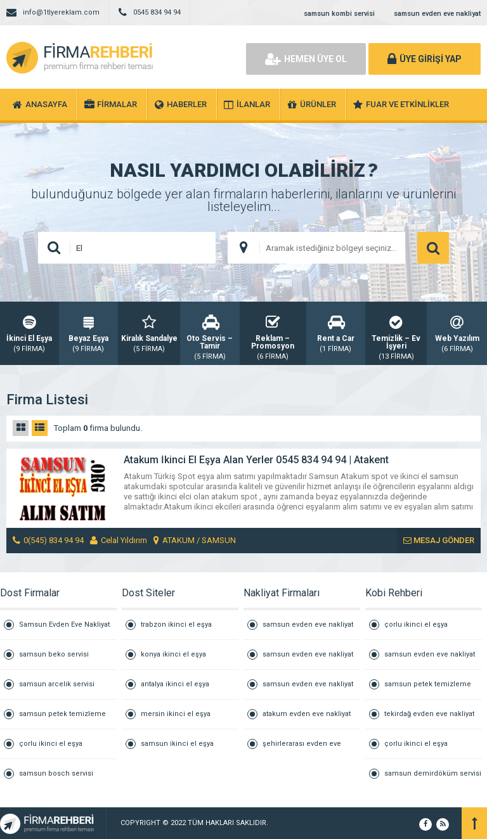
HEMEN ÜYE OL (306, 59)
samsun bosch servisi (56, 773)
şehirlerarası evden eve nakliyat (302, 749)
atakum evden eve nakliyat (307, 714)
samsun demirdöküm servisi (432, 773)
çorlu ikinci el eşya (50, 744)
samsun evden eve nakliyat (437, 14)
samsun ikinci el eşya (177, 744)
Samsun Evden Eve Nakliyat (64, 624)
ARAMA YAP (433, 248)
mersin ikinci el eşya (176, 714)
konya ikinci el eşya (173, 654)
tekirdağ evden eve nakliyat (429, 714)
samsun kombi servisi (339, 14)
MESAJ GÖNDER (438, 540)
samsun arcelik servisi (56, 684)
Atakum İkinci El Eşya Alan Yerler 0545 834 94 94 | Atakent (256, 460)
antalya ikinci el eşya (175, 684)
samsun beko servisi (54, 654)
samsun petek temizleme (62, 714)
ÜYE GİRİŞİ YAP (424, 59)
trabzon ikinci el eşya (176, 624)
